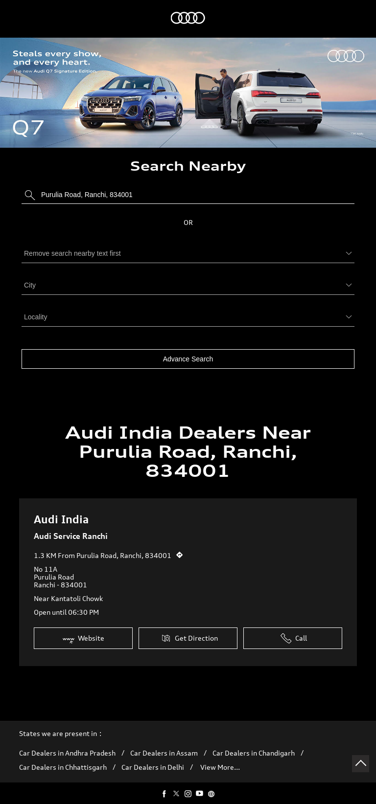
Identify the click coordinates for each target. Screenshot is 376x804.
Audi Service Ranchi (71, 531)
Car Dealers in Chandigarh (253, 748)
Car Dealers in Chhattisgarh (63, 762)
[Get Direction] (180, 547)
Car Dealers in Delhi (152, 762)
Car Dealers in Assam (164, 748)
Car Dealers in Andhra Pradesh (67, 748)
